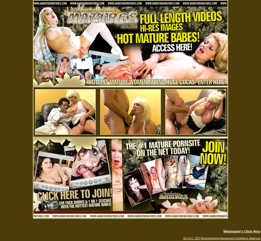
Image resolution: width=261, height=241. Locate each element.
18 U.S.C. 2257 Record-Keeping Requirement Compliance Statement (221, 238)
